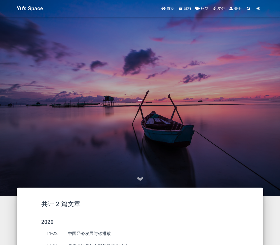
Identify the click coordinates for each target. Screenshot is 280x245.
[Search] (249, 8)
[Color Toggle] (258, 8)
